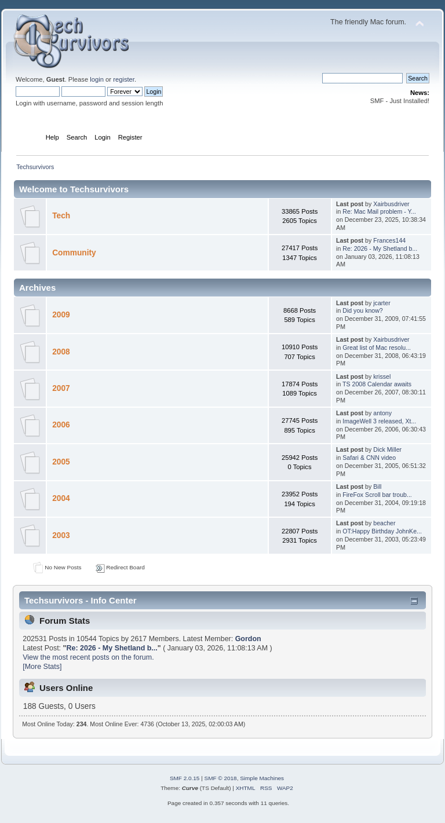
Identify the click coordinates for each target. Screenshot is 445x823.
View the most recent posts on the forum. (88, 657)
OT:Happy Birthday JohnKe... (382, 531)
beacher (384, 523)
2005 (61, 462)
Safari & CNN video (369, 457)
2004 (61, 498)
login (97, 79)
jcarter (381, 302)
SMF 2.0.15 (185, 778)
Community (74, 252)
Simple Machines (262, 778)
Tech (61, 215)
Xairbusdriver (391, 203)
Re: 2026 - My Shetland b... (379, 248)
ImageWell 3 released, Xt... (379, 421)
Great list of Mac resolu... (376, 347)
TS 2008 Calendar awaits (376, 384)
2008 (61, 352)
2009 (61, 314)
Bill (377, 486)
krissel (382, 376)
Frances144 (389, 240)
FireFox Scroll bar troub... (377, 494)
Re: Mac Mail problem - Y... (379, 211)
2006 (61, 424)
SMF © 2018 (221, 778)
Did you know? (362, 310)
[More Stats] (42, 667)
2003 (61, 535)
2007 (61, 388)
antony (382, 412)
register (123, 79)
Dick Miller (387, 449)
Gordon (248, 639)
